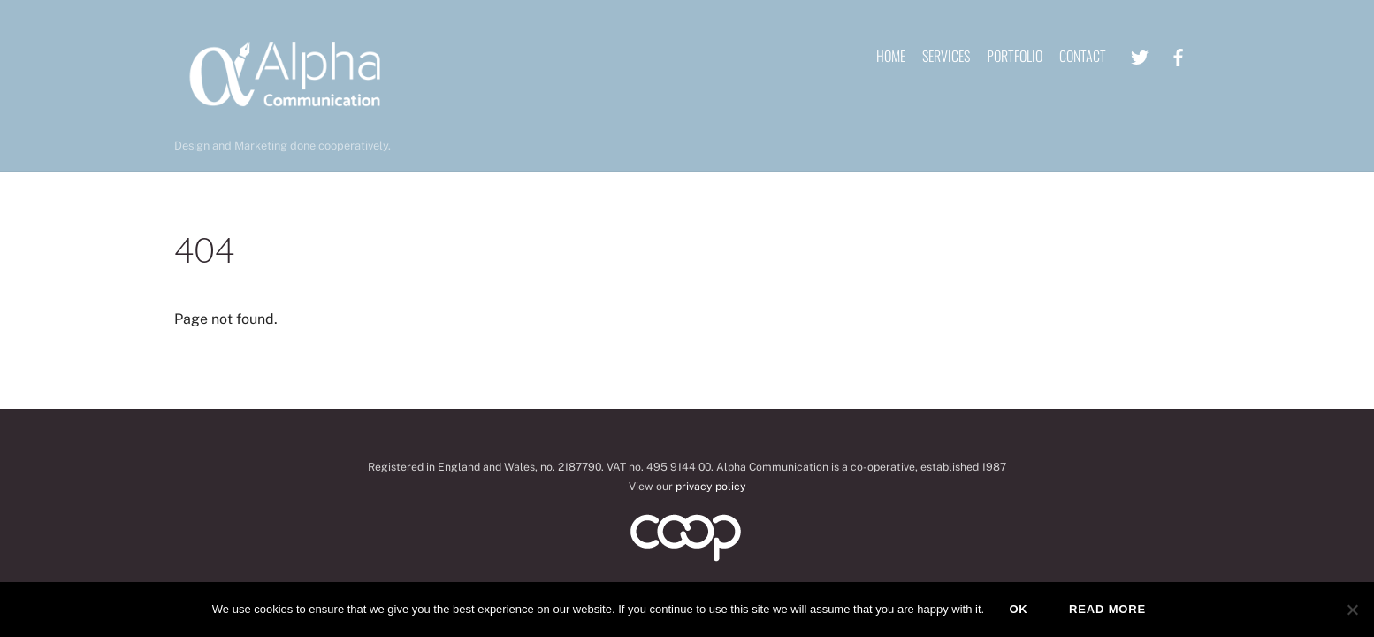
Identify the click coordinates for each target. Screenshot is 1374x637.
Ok (1018, 609)
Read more (1107, 609)
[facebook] (1178, 56)
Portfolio (1014, 55)
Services (946, 55)
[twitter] (1139, 56)
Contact (1082, 55)
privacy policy (711, 486)
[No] (1352, 609)
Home (890, 55)
